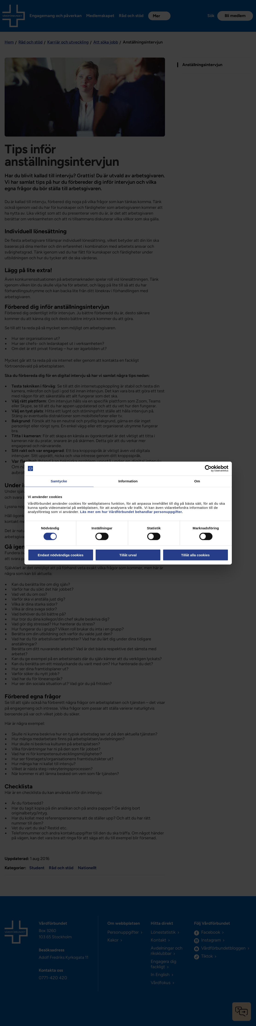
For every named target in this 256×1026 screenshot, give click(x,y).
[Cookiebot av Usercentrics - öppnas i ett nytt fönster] (208, 468)
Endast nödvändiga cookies (60, 555)
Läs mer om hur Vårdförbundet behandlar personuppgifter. (131, 511)
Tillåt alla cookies (195, 555)
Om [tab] (197, 481)
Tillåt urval (128, 555)
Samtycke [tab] (59, 481)
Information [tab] (128, 481)
